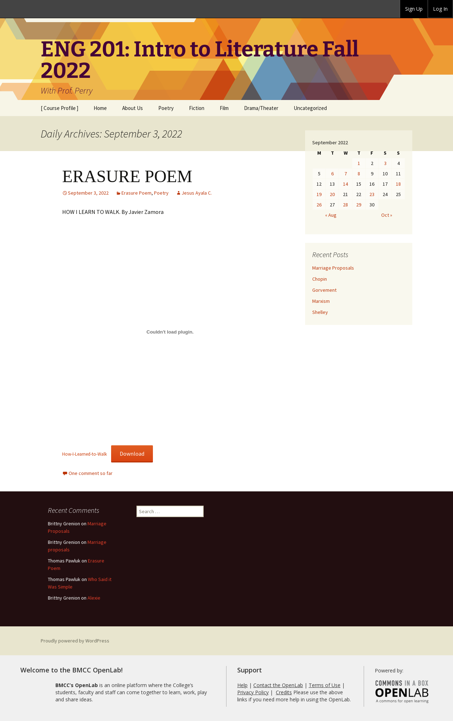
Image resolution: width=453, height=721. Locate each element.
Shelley (320, 312)
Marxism (321, 301)
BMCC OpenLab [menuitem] (27, 9)
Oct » (386, 215)
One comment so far (91, 473)
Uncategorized (310, 108)
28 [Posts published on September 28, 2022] (345, 204)
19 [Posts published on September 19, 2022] (319, 194)
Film (224, 108)
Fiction (196, 108)
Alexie (94, 598)
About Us (132, 108)
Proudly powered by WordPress (75, 640)
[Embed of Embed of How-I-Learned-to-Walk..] (170, 332)
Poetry (166, 108)
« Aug (331, 215)
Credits (284, 692)
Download (132, 453)
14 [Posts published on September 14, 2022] (345, 184)
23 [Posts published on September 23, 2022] (371, 194)
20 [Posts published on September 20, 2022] (332, 194)
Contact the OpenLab (278, 685)
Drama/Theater (261, 108)
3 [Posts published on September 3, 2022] (385, 163)
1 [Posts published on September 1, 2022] (359, 163)
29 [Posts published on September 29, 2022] (358, 204)
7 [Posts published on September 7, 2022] (345, 173)
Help (242, 685)
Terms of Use (324, 685)
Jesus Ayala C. (196, 193)
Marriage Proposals (333, 268)
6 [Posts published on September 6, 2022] (332, 173)
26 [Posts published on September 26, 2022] (319, 204)
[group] (414, 9)
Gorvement (324, 290)
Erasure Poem (136, 193)
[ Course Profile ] (59, 108)
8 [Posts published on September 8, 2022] (359, 173)
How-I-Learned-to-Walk (84, 454)
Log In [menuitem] (440, 8)
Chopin (319, 279)
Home (100, 108)
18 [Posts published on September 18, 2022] (398, 184)
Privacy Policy (253, 692)
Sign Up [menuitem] (414, 8)
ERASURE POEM (127, 176)
